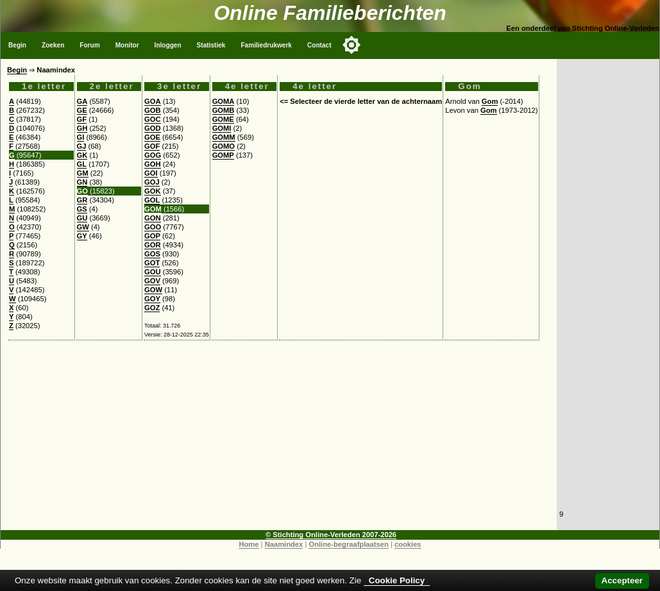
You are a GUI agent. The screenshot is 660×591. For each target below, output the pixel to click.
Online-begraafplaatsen (348, 544)
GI (81, 137)
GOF (152, 146)
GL (82, 164)
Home (248, 544)
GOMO (223, 146)
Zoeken (53, 45)
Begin (17, 45)
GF (82, 119)
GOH (152, 164)
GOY (152, 299)
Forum (89, 45)
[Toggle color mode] (351, 45)
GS (82, 209)
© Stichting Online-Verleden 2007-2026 (331, 534)
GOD (152, 128)
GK (82, 155)
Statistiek (211, 45)
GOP (152, 236)
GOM (153, 209)
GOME (223, 119)
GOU (152, 272)
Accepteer (622, 580)
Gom (490, 101)
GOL (152, 200)
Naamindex (284, 544)
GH (82, 128)
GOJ (152, 182)
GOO (152, 227)
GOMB (223, 110)
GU (82, 218)
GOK (152, 191)
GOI (151, 173)
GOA (152, 101)
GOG (152, 155)
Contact (319, 45)
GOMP (223, 155)
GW (83, 227)
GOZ (152, 308)
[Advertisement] (278, 440)
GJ (82, 146)
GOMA (223, 101)
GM (83, 173)
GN (82, 182)
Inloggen (168, 45)
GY (82, 236)
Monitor (127, 45)
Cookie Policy (397, 580)
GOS (152, 254)
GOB (152, 110)
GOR (152, 245)
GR (82, 200)
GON (152, 218)
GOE (152, 137)
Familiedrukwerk (266, 45)
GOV (152, 281)
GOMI (222, 128)
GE (82, 110)
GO (82, 191)
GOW (153, 290)
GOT (152, 263)
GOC (152, 119)
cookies (407, 544)
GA (82, 101)
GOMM (223, 137)
